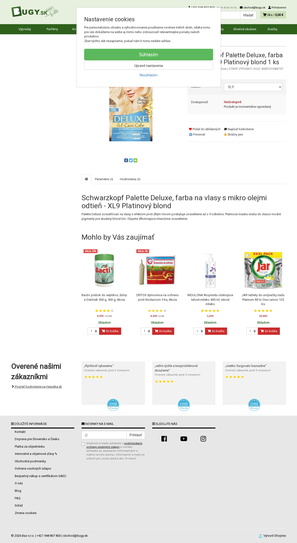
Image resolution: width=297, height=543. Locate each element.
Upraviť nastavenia (148, 66)
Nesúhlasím (149, 75)
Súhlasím (148, 54)
